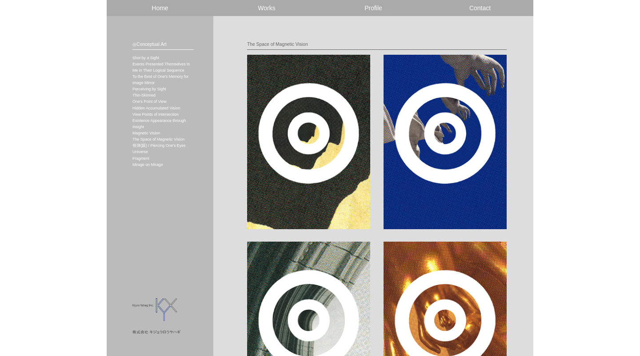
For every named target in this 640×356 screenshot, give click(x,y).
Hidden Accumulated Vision (156, 108)
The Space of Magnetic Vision (158, 139)
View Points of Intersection (155, 114)
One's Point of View (149, 101)
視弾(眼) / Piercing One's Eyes (158, 145)
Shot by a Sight (145, 58)
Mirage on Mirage (147, 164)
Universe (140, 152)
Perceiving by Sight (149, 89)
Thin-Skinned (144, 95)
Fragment (140, 158)
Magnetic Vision (146, 133)
